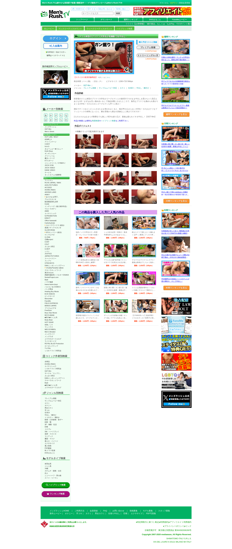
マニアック (49, 436)
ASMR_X (48, 139)
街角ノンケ (49, 325)
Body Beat (49, 320)
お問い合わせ (105, 9)
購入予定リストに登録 (148, 42)
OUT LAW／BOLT (51, 137)
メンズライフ (50, 334)
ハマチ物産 (49, 282)
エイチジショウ (50, 213)
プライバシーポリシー (174, 526)
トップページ (82, 19)
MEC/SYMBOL (50, 329)
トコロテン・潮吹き (52, 417)
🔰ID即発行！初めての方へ (55, 52)
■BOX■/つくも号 (51, 317)
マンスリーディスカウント (70, 28)
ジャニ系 (48, 466)
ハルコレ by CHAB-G (53, 287)
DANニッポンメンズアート (55, 265)
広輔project (49, 239)
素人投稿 (48, 446)
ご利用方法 (78, 9)
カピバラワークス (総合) (54, 225)
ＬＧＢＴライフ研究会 (53, 351)
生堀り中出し (114, 513)
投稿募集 (134, 511)
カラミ (47, 403)
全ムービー (49, 28)
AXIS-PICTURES (51, 185)
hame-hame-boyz (51, 284)
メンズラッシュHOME (59, 511)
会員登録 (94, 511)
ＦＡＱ (91, 9)
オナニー (48, 405)
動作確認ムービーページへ (56, 77)
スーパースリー (50, 258)
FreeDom (48, 310)
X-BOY (47, 144)
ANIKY (47, 194)
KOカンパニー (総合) (53, 232)
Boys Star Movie (51, 313)
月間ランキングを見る (176, 201)
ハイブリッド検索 (124, 28)
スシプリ (48, 261)
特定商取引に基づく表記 (148, 522)
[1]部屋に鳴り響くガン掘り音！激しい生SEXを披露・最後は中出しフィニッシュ (175, 146)
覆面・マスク (50, 439)
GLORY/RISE (50, 230)
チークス (48, 172)
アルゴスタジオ (50, 199)
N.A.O (47, 146)
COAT (47, 242)
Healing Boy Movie (52, 291)
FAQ (105, 511)
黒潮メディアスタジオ (53, 228)
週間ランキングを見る (176, 114)
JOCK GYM (49, 165)
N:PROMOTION (51, 216)
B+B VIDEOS (50, 294)
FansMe (48, 301)
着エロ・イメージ (51, 441)
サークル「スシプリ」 (53, 373)
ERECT (47, 218)
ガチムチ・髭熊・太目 (53, 471)
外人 (46, 473)
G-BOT (47, 249)
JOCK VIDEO (50, 168)
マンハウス (49, 327)
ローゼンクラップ (51, 346)
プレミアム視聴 (50, 398)
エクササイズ (50, 443)
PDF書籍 (48, 448)
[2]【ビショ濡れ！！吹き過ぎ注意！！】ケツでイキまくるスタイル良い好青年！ (175, 170)
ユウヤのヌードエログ (53, 339)
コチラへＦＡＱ (59, 55)
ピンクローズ (50, 296)
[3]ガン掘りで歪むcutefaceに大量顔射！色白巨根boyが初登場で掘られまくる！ (175, 194)
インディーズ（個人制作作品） (56, 206)
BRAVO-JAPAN (50, 306)
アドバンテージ (50, 142)
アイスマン (49, 180)
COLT (47, 244)
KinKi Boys (49, 151)
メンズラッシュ (50, 127)
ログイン (173, 3)
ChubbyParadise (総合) (54, 268)
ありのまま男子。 (52, 197)
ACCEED (48, 187)
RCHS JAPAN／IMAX (53, 183)
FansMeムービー (179, 19)
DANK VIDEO (50, 170)
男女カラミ (49, 408)
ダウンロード (106, 19)
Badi (46, 280)
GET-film (48, 129)
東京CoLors (49, 273)
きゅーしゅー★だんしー (54, 149)
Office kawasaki (50, 220)
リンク (188, 526)
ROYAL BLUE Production (54, 343)
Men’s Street (49, 131)
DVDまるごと (155, 19)
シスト (47, 251)
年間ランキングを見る (176, 288)
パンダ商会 (49, 289)
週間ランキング (131, 19)
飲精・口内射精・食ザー (54, 420)
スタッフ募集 (164, 511)
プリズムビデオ (50, 308)
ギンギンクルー (50, 153)
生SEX (47, 412)
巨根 (46, 427)
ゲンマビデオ (50, 235)
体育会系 (48, 464)
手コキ (47, 410)
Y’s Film (48, 348)
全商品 (47, 361)
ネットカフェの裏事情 (53, 175)
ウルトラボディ (50, 209)
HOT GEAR (49, 322)
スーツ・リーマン (51, 478)
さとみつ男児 (50, 246)
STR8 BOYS (49, 263)
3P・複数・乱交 (51, 424)
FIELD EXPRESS (51, 303)
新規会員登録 (184, 3)
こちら (107, 77)
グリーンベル (50, 156)
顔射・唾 (48, 422)
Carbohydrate (50, 223)
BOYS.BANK (49, 315)
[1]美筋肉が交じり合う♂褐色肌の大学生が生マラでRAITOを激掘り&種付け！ (175, 233)
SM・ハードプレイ (52, 431)
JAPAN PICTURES (52, 256)
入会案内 (55, 46)
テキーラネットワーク (53, 270)
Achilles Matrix (50, 190)
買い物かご (122, 9)
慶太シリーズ (50, 158)
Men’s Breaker (50, 332)
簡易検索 (95, 121)
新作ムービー (55, 513)
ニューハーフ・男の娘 (53, 475)
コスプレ (48, 429)
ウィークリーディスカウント (99, 28)
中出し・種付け (50, 415)
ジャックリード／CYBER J (55, 163)
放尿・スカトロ (50, 434)
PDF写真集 (151, 513)
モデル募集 (148, 511)
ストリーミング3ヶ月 (148, 55)
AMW (47, 211)
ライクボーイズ (50, 341)
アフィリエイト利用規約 (180, 522)
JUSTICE (48, 253)
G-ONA (47, 237)
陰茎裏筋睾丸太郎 (51, 202)
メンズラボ (49, 336)
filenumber (49, 298)
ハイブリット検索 (108, 121)
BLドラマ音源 (50, 450)
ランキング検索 (56, 494)
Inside (47, 204)
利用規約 (164, 522)
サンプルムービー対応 (53, 401)
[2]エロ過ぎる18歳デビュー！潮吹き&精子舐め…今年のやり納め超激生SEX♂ (175, 257)
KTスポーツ (49, 161)
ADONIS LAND (50, 192)
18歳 (46, 468)
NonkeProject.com (51, 277)
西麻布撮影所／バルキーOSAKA (57, 275)
